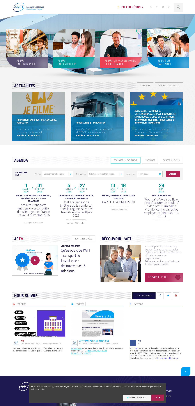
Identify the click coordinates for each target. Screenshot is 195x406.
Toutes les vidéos (83, 239)
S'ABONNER (145, 85)
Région (38, 174)
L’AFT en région (131, 7)
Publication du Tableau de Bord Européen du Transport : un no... (152, 131)
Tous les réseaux (144, 295)
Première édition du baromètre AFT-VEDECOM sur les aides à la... (95, 131)
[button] (160, 174)
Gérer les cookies (138, 397)
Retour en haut (185, 371)
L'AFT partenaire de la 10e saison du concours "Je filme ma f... (36, 131)
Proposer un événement (125, 160)
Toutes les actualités (169, 85)
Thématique (81, 174)
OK (159, 397)
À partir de (131, 174)
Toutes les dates (171, 160)
